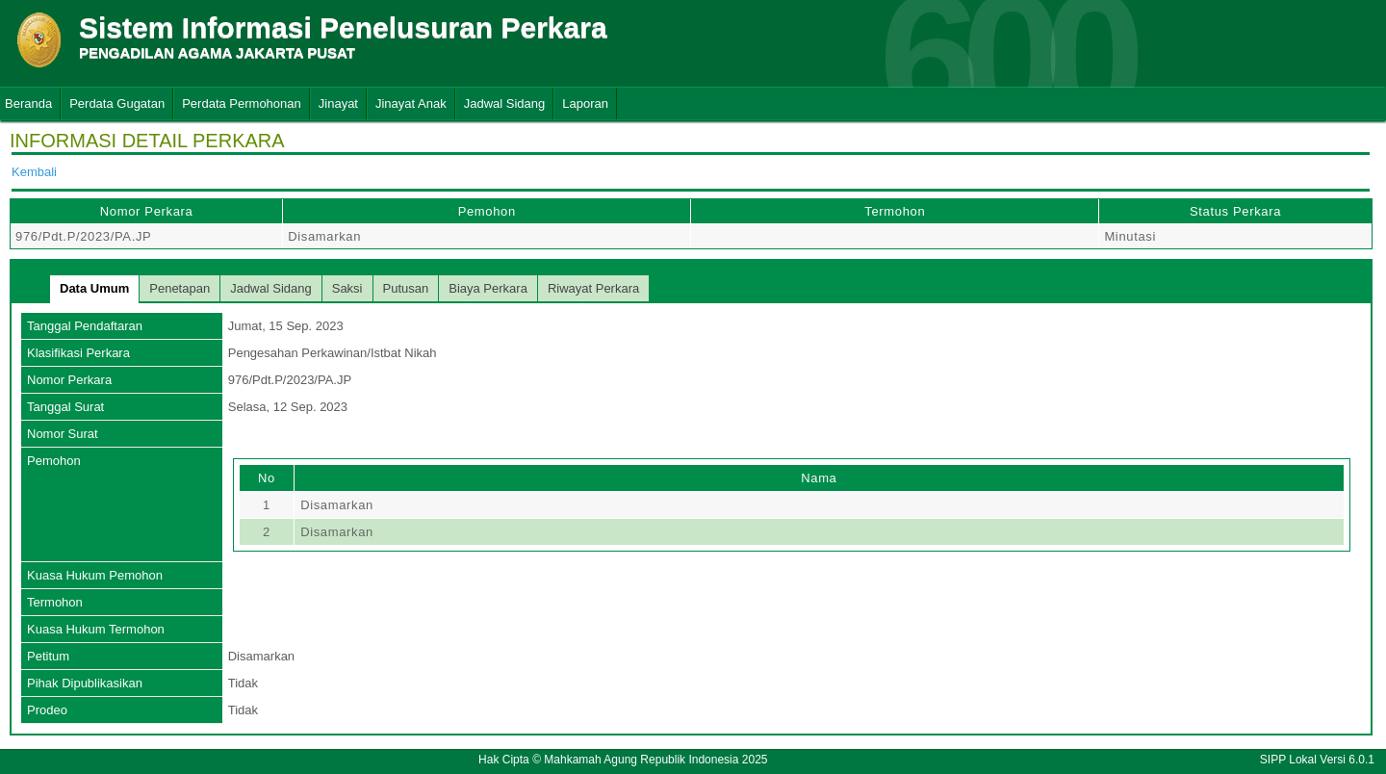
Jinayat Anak (411, 103)
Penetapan (179, 288)
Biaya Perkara (488, 288)
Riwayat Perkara (593, 288)
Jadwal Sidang (505, 103)
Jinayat (338, 103)
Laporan (585, 103)
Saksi (347, 288)
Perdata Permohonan (241, 103)
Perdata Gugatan (117, 103)
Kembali (34, 172)
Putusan (406, 288)
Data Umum (94, 288)
